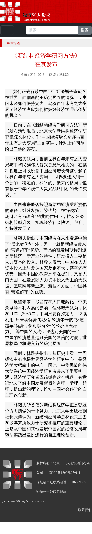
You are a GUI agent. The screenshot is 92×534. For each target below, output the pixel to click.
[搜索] (52, 30)
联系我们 (85, 510)
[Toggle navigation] (7, 30)
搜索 (84, 30)
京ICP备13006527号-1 (64, 473)
